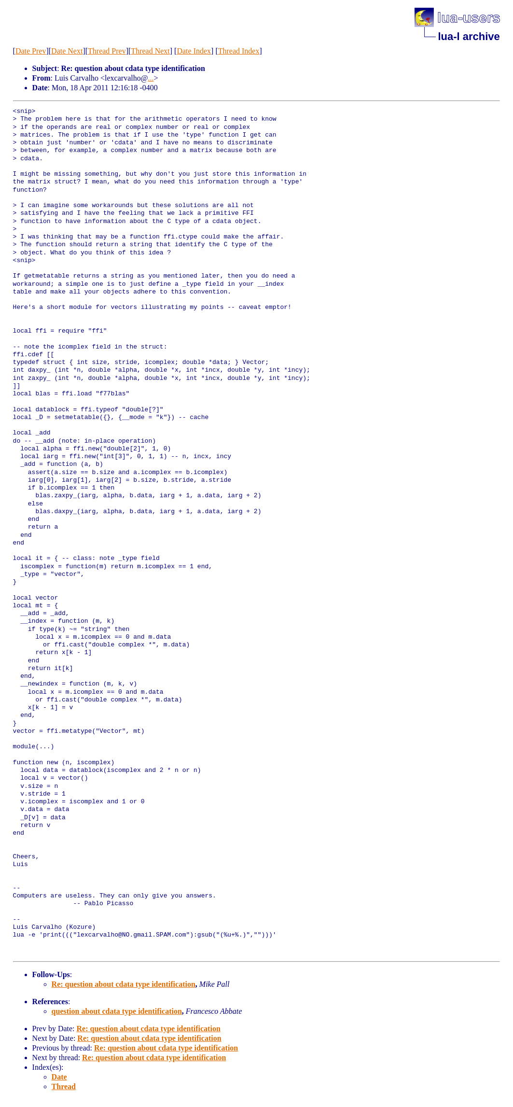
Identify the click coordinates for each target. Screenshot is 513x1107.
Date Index (194, 51)
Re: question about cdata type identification (123, 984)
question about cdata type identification (117, 1011)
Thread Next (150, 51)
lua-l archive (468, 36)
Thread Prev (107, 51)
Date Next (67, 51)
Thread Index (239, 51)
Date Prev (30, 51)
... (150, 78)
